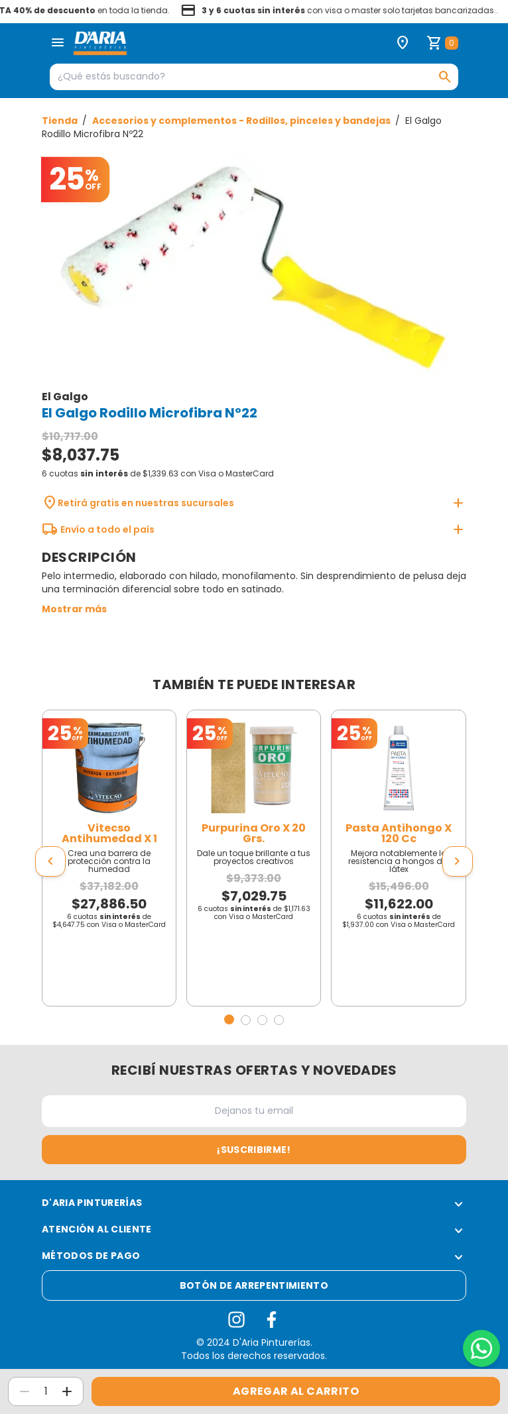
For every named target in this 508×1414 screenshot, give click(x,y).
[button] (229, 1019)
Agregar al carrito (296, 1391)
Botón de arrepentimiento (254, 1285)
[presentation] (50, 861)
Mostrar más (74, 609)
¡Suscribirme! (254, 1149)
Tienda (61, 120)
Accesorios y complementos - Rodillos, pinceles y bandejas (242, 120)
